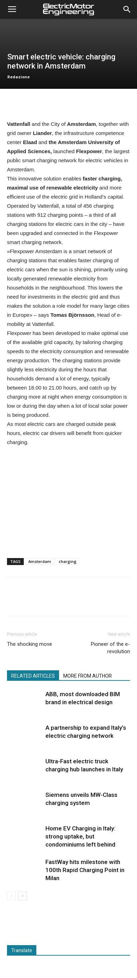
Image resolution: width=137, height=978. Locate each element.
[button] (127, 9)
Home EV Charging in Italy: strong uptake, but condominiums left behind (80, 836)
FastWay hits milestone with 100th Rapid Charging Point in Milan (84, 869)
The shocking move (29, 644)
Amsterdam (39, 561)
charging (68, 561)
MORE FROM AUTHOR (87, 676)
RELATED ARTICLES (33, 676)
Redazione (18, 76)
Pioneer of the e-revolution (110, 648)
